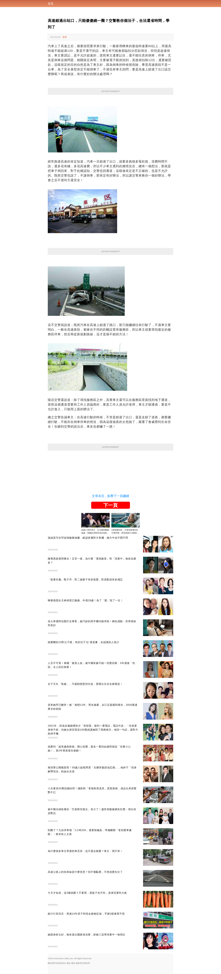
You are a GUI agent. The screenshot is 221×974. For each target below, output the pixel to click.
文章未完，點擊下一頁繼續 (110, 496)
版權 (78, 963)
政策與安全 (61, 963)
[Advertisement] (110, 470)
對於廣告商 (85, 963)
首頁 (50, 3)
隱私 (73, 963)
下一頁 (110, 505)
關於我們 (52, 963)
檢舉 (64, 37)
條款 (69, 963)
